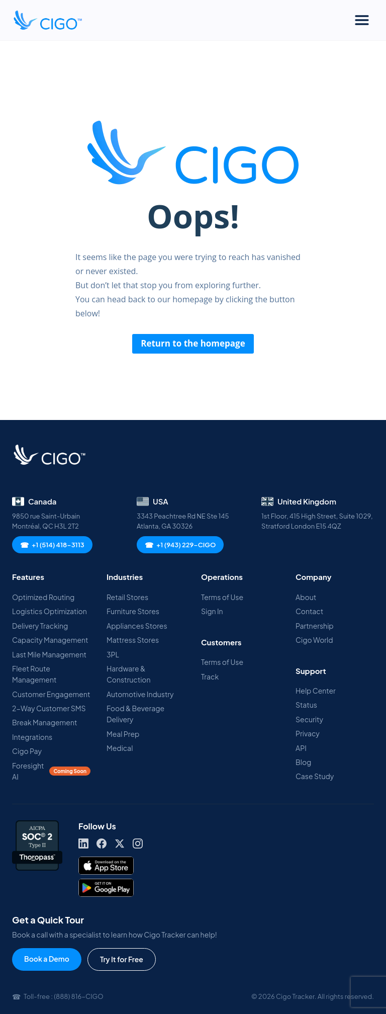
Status (306, 704)
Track (210, 676)
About (306, 597)
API (301, 747)
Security (309, 719)
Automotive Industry (140, 694)
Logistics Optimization (49, 611)
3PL (113, 654)
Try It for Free (121, 959)
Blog (303, 762)
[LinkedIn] (83, 843)
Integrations (32, 736)
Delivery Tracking (40, 625)
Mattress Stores (133, 639)
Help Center (316, 690)
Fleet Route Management (34, 674)
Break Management (44, 722)
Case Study (315, 776)
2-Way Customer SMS (49, 708)
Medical (120, 747)
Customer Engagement (51, 694)
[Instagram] (138, 843)
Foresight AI (51, 771)
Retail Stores (127, 597)
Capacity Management (50, 639)
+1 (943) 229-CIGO (180, 544)
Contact (309, 611)
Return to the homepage (193, 343)
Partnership (315, 625)
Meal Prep (123, 733)
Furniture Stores (133, 611)
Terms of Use (222, 597)
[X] (120, 843)
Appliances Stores (137, 625)
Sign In (212, 611)
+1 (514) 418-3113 (52, 544)
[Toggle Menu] (362, 20)
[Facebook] (101, 843)
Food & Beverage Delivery (135, 714)
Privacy (308, 733)
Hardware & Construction (129, 674)
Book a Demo (46, 958)
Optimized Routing (43, 597)
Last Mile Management (49, 654)
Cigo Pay (27, 750)
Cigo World (314, 639)
